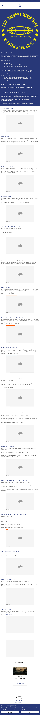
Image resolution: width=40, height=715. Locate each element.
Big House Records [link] (20, 691)
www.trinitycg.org (32, 96)
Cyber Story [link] (20, 686)
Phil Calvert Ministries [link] (20, 681)
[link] (20, 5)
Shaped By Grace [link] (20, 679)
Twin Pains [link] (20, 700)
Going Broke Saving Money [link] (20, 693)
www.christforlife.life (27, 87)
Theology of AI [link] (20, 683)
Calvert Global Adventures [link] (20, 684)
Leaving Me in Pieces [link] (20, 690)
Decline (10, 712)
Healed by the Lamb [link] (20, 702)
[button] (4, 5)
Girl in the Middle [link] (20, 696)
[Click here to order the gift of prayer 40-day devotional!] (20, 1)
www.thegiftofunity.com (7, 614)
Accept (29, 712)
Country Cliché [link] (20, 698)
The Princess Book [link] (20, 688)
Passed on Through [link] (20, 695)
